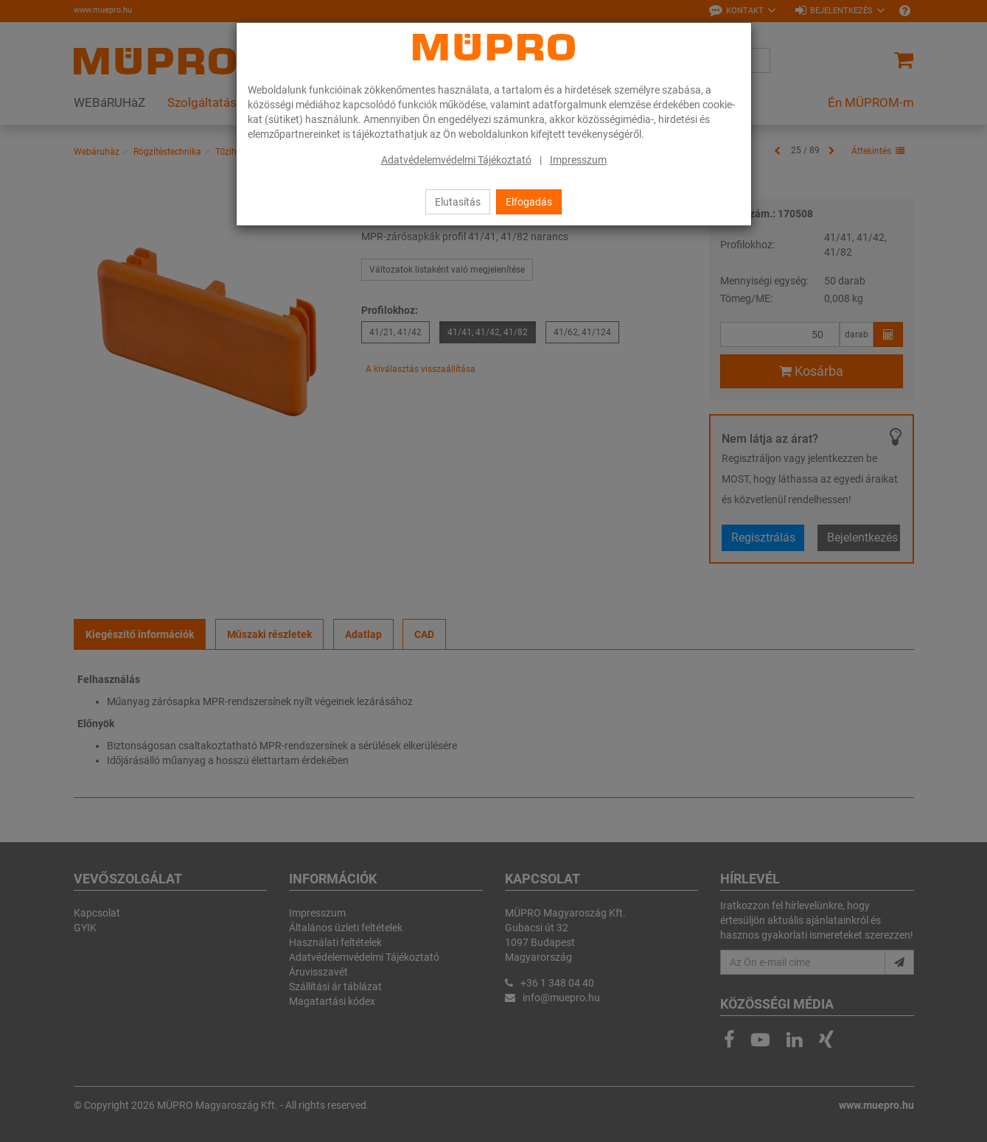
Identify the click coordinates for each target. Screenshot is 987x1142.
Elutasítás (458, 202)
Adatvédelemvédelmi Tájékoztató (456, 160)
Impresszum (578, 160)
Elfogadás (529, 202)
